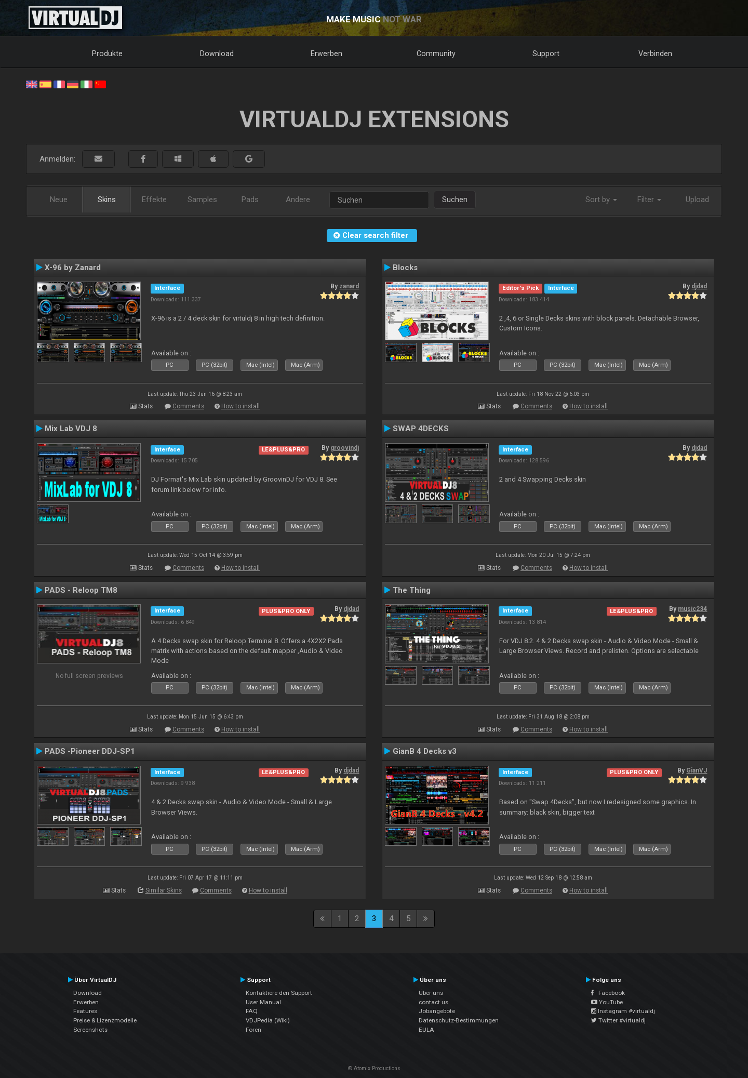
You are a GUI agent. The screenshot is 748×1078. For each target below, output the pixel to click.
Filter (649, 199)
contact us (433, 1002)
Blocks (405, 267)
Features (85, 1011)
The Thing (412, 590)
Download (217, 53)
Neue (59, 199)
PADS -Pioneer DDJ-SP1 (90, 751)
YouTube (607, 1002)
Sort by (601, 199)
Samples (202, 199)
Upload (697, 199)
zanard (349, 286)
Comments (188, 406)
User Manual (263, 1002)
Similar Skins (163, 890)
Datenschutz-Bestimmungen (459, 1020)
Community (436, 53)
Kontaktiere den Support (279, 992)
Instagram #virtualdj (623, 1011)
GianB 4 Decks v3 (425, 751)
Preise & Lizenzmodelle (105, 1020)
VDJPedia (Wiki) (268, 1020)
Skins (107, 199)
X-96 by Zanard (73, 267)
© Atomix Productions (374, 1068)
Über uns (431, 992)
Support (545, 53)
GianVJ (696, 770)
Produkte (107, 53)
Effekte (154, 199)
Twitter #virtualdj (618, 1020)
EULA (426, 1029)
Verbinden (655, 53)
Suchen (455, 199)
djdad (699, 286)
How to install (240, 406)
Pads (250, 199)
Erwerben (326, 53)
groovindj (344, 447)
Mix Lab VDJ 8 (71, 428)
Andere (298, 199)
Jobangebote (437, 1011)
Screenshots (90, 1029)
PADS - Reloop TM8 (81, 590)
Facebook (608, 992)
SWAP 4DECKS (421, 428)
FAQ (252, 1011)
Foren (253, 1029)
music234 (692, 609)
